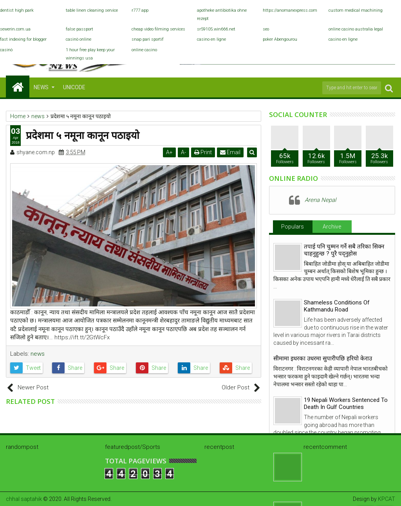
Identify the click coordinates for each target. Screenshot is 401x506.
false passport (79, 29)
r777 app (140, 10)
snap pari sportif (148, 39)
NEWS (41, 87)
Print (204, 152)
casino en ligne (211, 39)
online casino (144, 49)
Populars (292, 226)
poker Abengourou (280, 39)
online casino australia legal (356, 29)
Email (231, 152)
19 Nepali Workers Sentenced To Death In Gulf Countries (346, 403)
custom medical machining (356, 10)
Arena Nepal (320, 199)
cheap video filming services (158, 29)
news (38, 353)
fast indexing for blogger (23, 39)
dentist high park (17, 10)
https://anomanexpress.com (290, 10)
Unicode (74, 87)
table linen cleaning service (92, 10)
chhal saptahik (24, 499)
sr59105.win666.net (216, 29)
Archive (332, 226)
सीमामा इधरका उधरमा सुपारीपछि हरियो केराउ (322, 358)
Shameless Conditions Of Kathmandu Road (337, 306)
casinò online (78, 39)
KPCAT (386, 499)
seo (266, 29)
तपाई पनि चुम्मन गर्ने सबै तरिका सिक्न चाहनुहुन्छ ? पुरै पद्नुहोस (344, 250)
